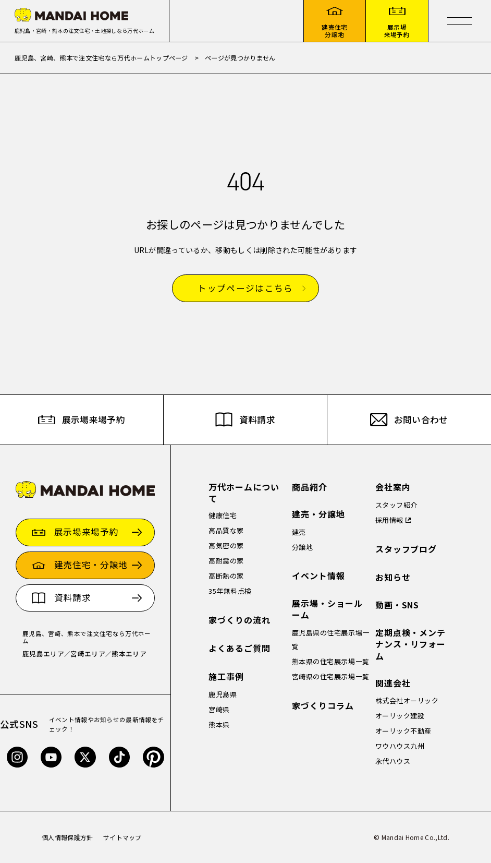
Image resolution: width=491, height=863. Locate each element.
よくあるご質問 (239, 648)
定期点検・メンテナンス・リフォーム (410, 644)
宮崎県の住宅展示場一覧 (331, 676)
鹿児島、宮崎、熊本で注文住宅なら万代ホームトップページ (101, 57)
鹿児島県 (222, 694)
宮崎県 (219, 709)
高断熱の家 (226, 576)
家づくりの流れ (239, 620)
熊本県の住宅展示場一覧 (331, 661)
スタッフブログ (406, 549)
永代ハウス (393, 761)
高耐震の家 (226, 561)
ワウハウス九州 (400, 746)
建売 (299, 532)
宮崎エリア (87, 653)
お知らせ (393, 577)
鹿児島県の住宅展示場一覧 (331, 639)
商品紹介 (309, 487)
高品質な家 (226, 530)
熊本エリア (129, 653)
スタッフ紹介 (396, 505)
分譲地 (302, 547)
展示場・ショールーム (327, 609)
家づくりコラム (323, 706)
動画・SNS (397, 605)
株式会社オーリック (407, 700)
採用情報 (389, 520)
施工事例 (226, 676)
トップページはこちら (245, 288)
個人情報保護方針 (67, 837)
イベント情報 (318, 576)
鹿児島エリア (43, 653)
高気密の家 (226, 545)
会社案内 (393, 487)
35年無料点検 (230, 591)
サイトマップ (122, 837)
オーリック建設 (400, 716)
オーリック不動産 (403, 731)
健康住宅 (222, 515)
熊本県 (219, 724)
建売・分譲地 (318, 514)
